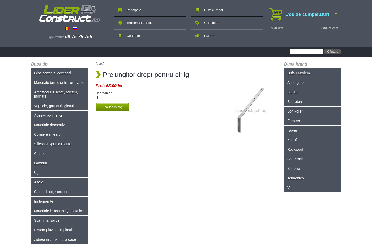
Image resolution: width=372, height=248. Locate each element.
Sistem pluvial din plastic (54, 230)
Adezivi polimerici (48, 115)
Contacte (133, 36)
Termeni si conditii (140, 23)
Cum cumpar (213, 10)
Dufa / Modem (298, 73)
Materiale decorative (50, 125)
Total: (324, 27)
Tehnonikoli (296, 178)
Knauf (292, 140)
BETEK (293, 92)
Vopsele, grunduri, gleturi (54, 106)
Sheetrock (295, 159)
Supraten (294, 102)
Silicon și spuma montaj (53, 144)
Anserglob (295, 83)
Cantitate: (104, 93)
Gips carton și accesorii (53, 73)
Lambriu (40, 163)
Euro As (293, 121)
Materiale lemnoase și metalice (59, 211)
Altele (38, 182)
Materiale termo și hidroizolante (59, 83)
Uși (36, 173)
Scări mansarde (46, 220)
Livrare (209, 36)
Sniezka (293, 168)
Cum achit (211, 23)
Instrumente (43, 201)
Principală (134, 10)
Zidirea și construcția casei (55, 239)
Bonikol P (295, 111)
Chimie (39, 153)
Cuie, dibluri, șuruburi (51, 192)
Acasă (100, 64)
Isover (292, 130)
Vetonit (292, 188)
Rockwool (295, 149)
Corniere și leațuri (48, 134)
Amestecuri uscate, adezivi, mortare (56, 94)
